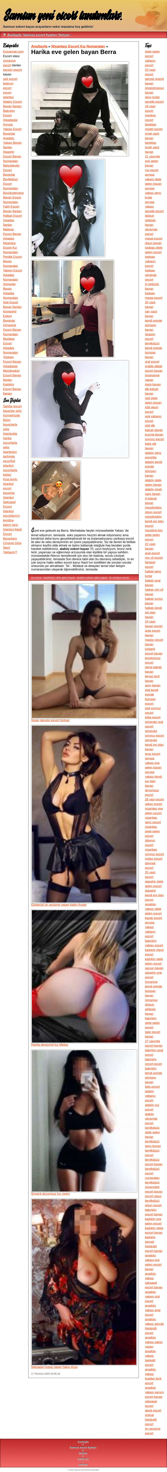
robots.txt (83, 1458)
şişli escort (10, 79)
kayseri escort (12, 69)
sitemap (83, 1464)
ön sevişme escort (119, 577)
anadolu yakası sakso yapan (92, 577)
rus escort (36, 577)
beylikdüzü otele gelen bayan (59, 577)
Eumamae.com (13, 51)
